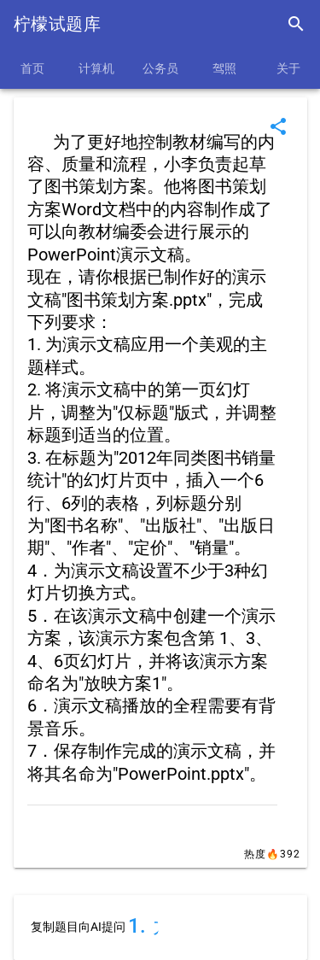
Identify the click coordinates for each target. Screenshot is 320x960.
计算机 (96, 68)
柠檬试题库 (57, 24)
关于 (288, 68)
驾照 (224, 68)
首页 (32, 68)
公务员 (160, 68)
